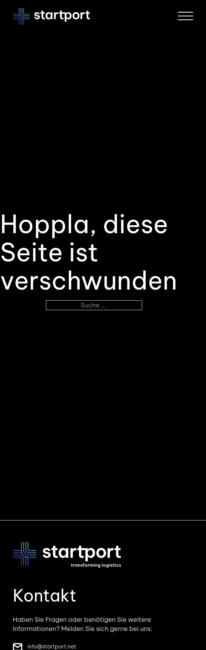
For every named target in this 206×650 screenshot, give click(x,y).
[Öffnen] (185, 16)
